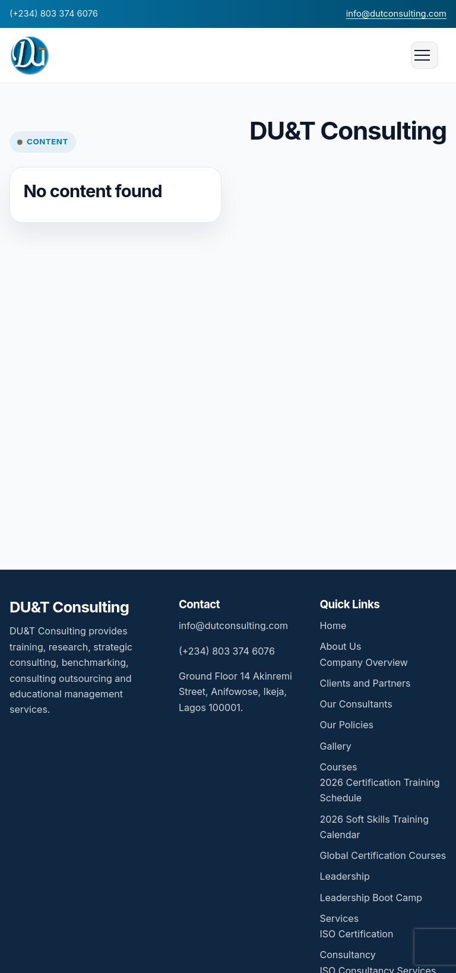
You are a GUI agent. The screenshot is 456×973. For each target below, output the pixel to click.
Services (339, 918)
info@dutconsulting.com (396, 13)
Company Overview (363, 662)
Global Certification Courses (382, 855)
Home (332, 625)
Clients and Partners (364, 683)
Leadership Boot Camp (370, 898)
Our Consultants (355, 704)
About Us (340, 646)
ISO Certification (356, 934)
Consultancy (347, 955)
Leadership (344, 876)
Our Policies (346, 725)
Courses (338, 767)
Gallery (335, 746)
